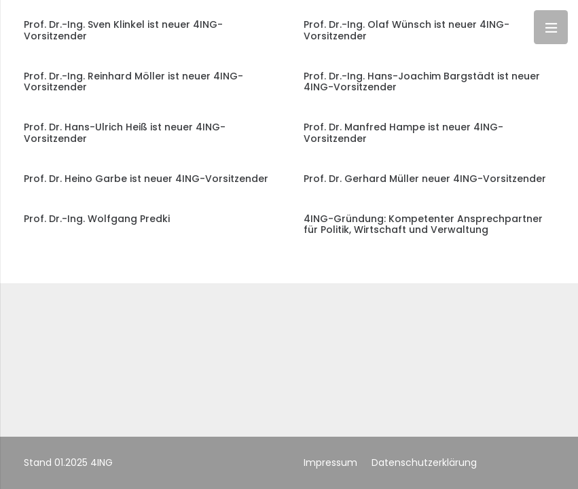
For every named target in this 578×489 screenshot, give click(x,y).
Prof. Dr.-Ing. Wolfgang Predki (97, 218)
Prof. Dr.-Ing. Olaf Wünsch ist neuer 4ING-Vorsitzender (406, 30)
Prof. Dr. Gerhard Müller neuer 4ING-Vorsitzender (425, 178)
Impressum (330, 462)
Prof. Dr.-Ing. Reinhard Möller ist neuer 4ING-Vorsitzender (133, 81)
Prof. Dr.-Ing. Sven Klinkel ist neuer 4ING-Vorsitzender (123, 30)
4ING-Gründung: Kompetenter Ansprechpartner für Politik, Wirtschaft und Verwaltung (423, 224)
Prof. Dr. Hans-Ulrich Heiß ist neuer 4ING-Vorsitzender (124, 132)
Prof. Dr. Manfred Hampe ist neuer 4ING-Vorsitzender (403, 132)
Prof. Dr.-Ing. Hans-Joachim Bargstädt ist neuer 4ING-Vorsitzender (422, 81)
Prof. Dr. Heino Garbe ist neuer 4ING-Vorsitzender (146, 178)
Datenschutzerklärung (424, 462)
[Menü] (551, 27)
